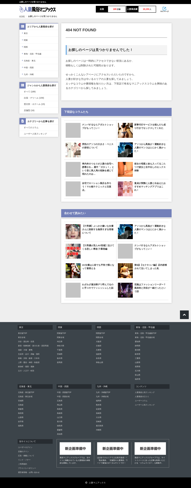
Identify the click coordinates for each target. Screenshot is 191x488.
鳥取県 (59, 409)
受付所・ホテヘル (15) (34, 104)
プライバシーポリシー (27, 468)
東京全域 (21, 337)
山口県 (59, 417)
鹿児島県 (99, 426)
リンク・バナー (24, 460)
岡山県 (59, 405)
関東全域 (60, 337)
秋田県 (20, 413)
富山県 (137, 375)
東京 (25, 33)
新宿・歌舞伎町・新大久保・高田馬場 (33, 346)
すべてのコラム (31, 127)
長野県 (137, 367)
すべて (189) (30, 91)
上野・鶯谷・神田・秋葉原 (29, 362)
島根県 (59, 413)
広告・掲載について (26, 456)
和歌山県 (99, 362)
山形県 (20, 417)
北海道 (20, 405)
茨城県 (59, 354)
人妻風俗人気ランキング (145, 392)
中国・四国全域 (63, 396)
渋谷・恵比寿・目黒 (26, 342)
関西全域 (99, 337)
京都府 (98, 346)
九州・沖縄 (28, 74)
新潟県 (137, 350)
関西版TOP (100, 333)
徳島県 (59, 426)
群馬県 (59, 362)
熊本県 (98, 405)
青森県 (20, 409)
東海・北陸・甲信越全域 (145, 337)
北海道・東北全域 (25, 396)
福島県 (20, 426)
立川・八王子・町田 (26, 371)
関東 (25, 39)
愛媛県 (59, 430)
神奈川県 (60, 346)
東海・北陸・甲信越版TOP (145, 333)
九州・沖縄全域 (102, 396)
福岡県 (98, 401)
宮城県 (20, 401)
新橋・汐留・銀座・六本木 (29, 358)
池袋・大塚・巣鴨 (25, 350)
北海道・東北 (29, 60)
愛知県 (137, 342)
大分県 (98, 417)
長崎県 (98, 413)
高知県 (59, 434)
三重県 (137, 358)
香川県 (59, 422)
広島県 (59, 401)
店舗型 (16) (29, 110)
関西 (25, 46)
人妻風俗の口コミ (142, 396)
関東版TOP (61, 333)
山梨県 (137, 362)
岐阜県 (137, 354)
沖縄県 (98, 430)
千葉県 (59, 350)
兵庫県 (98, 350)
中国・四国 (28, 67)
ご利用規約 (22, 464)
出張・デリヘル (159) (34, 98)
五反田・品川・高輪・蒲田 (29, 354)
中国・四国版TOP (64, 392)
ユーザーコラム (141, 401)
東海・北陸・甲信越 (31, 53)
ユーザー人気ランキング (35, 134)
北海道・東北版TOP (26, 392)
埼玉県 (59, 342)
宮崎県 (98, 422)
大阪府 (98, 342)
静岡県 (137, 346)
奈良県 (98, 358)
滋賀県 (98, 354)
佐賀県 (98, 409)
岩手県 (20, 422)
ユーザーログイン (25, 447)
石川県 (137, 371)
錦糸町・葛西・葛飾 (26, 367)
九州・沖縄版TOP (103, 392)
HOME (22, 16)
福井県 (137, 379)
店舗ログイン (23, 451)
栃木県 (59, 358)
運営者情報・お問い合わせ (29, 472)
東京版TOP (22, 333)
